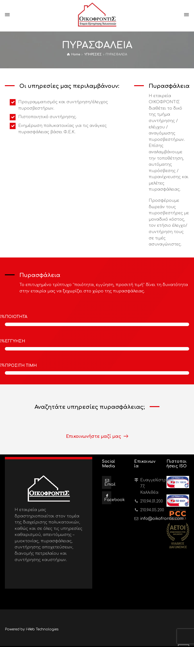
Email (109, 484)
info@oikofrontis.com (161, 518)
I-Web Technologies (42, 629)
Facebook (114, 500)
